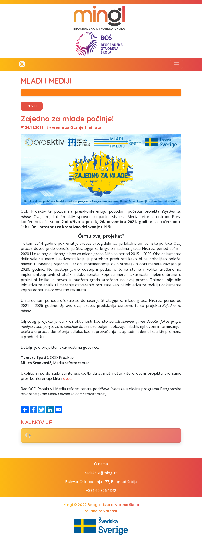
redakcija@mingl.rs (101, 472)
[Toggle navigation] (176, 64)
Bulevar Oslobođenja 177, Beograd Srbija (101, 481)
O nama (101, 463)
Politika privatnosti (101, 511)
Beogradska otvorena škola (113, 504)
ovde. (67, 378)
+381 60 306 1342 (101, 490)
